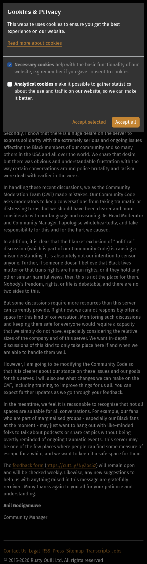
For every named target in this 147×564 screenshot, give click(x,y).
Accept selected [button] (89, 122)
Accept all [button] (125, 122)
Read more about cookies (34, 43)
